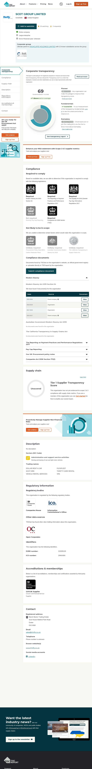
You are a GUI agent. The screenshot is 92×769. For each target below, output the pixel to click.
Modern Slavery (32, 278)
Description (6, 90)
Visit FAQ (83, 377)
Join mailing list (67, 129)
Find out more (82, 77)
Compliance (6, 78)
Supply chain (7, 84)
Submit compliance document (41, 271)
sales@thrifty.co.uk (33, 632)
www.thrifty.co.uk (32, 648)
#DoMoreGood (26, 728)
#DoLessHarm (14, 728)
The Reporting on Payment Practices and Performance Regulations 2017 (54, 343)
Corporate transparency (7, 70)
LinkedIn (30, 656)
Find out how (32, 157)
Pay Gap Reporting (34, 349)
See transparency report (57, 136)
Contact (5, 111)
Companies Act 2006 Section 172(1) (40, 359)
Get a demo (10, 135)
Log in (69, 4)
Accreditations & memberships (8, 104)
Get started (80, 396)
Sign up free (81, 4)
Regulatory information (6, 96)
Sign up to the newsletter (20, 739)
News (50, 4)
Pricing (43, 4)
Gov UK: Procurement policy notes (40, 354)
